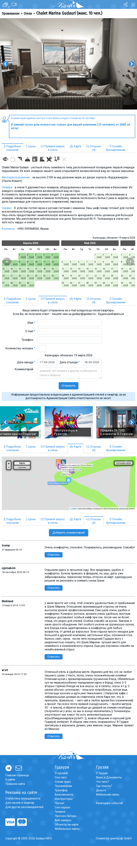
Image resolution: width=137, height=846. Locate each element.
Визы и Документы (109, 777)
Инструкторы (64, 799)
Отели (28, 14)
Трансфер (61, 790)
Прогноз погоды (66, 816)
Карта (75, 146)
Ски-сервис (62, 807)
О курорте (61, 773)
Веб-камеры (63, 820)
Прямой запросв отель (53, 148)
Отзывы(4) (93, 148)
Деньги (101, 790)
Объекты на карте (66, 824)
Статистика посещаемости (22, 798)
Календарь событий (109, 803)
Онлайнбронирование (115, 148)
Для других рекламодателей (24, 807)
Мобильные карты (67, 828)
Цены (31, 146)
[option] (68, 63)
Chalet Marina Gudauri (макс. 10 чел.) (69, 13)
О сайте (10, 779)
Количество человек (20, 348)
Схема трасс (63, 781)
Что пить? (102, 781)
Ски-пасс (61, 777)
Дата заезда (26, 362)
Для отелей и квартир (19, 802)
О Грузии (102, 773)
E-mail (30, 331)
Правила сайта (15, 784)
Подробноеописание (12, 148)
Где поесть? (104, 786)
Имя (31, 322)
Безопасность (64, 794)
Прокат (59, 803)
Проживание (10, 14)
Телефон (28, 340)
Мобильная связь (107, 794)
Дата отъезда (70, 362)
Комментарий (25, 369)
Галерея (60, 811)
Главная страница (17, 775)
